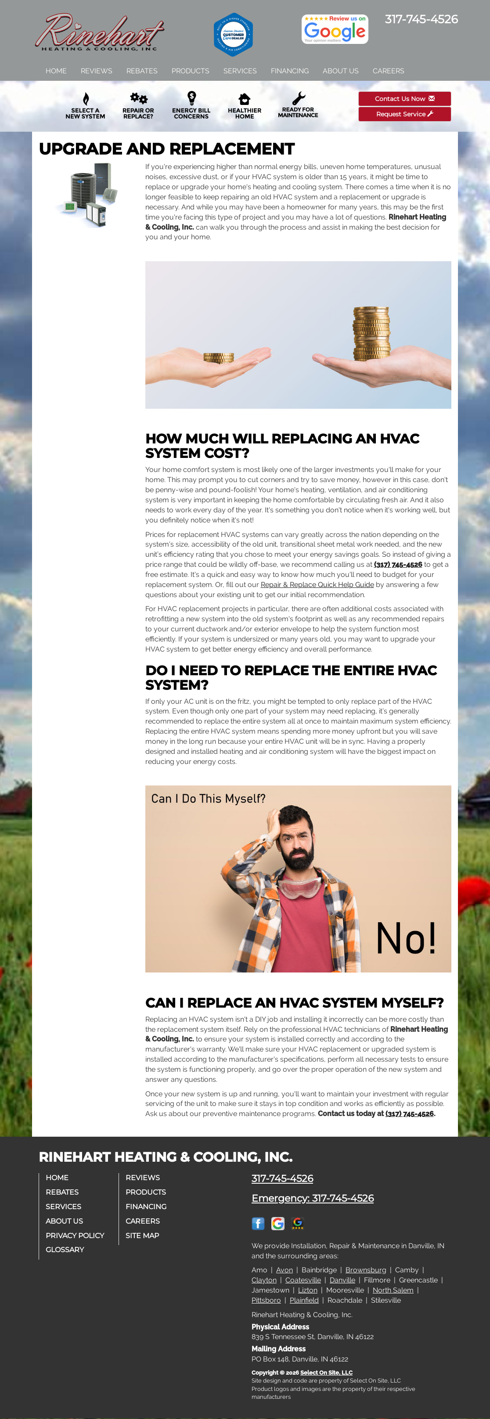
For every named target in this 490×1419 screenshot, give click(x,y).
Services (240, 71)
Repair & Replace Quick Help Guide (317, 584)
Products (190, 71)
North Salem (393, 1290)
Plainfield (304, 1300)
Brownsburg (366, 1270)
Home (56, 71)
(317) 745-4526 (398, 564)
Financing (290, 71)
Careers (388, 71)
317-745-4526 (282, 1178)
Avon (284, 1270)
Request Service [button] (404, 114)
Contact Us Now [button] (405, 99)
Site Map (142, 1236)
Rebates (142, 71)
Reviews (96, 71)
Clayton (264, 1280)
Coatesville (303, 1280)
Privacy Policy (75, 1236)
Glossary (65, 1250)
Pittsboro (266, 1300)
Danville (342, 1280)
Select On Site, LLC (326, 1372)
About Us (341, 71)
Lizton (307, 1290)
